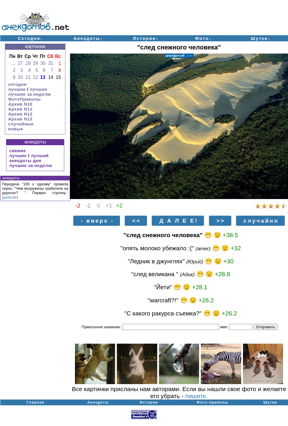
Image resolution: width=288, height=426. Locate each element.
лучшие (17, 89)
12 (35, 77)
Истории (149, 402)
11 (28, 77)
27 (20, 63)
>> (221, 221)
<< (136, 221)
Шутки (270, 402)
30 (42, 63)
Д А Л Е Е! (178, 221)
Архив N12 (20, 113)
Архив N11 (20, 108)
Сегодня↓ (30, 38)
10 (20, 77)
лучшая (38, 89)
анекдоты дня (25, 160)
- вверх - (97, 221)
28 (28, 63)
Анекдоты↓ (88, 38)
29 (35, 63)
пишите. (196, 396)
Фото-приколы (212, 402)
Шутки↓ (261, 38)
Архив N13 (20, 118)
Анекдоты (98, 402)
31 (50, 63)
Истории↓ (146, 38)
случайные (21, 123)
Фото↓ (203, 38)
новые (15, 128)
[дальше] (10, 197)
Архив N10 (20, 104)
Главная (35, 402)
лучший (40, 155)
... (13, 63)
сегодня (17, 84)
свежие (17, 150)
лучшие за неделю (29, 94)
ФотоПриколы (24, 99)
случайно (261, 221)
